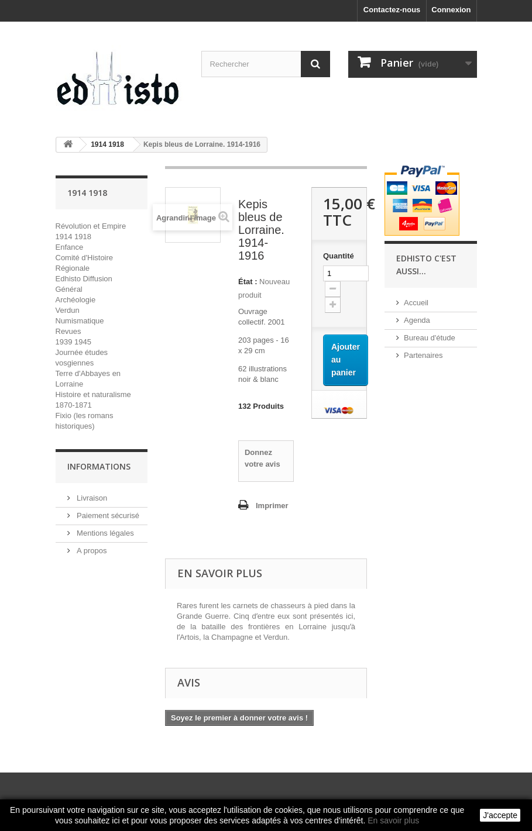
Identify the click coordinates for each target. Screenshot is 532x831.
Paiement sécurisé (107, 515)
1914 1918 (73, 236)
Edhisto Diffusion (84, 278)
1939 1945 (73, 341)
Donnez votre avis (262, 458)
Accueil (416, 302)
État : (248, 281)
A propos (91, 550)
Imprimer (272, 505)
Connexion (451, 9)
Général (69, 289)
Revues (68, 331)
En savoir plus (393, 820)
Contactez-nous (392, 9)
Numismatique (80, 320)
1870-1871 (74, 405)
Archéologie (76, 299)
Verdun (68, 310)
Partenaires (423, 355)
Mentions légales (104, 533)
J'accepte (500, 815)
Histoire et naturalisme (93, 394)
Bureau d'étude (429, 337)
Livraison (91, 498)
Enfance (70, 247)
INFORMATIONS (99, 466)
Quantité (338, 255)
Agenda (417, 320)
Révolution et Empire (91, 226)
